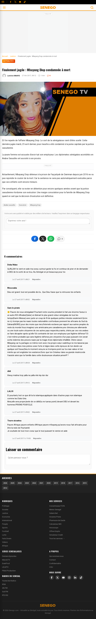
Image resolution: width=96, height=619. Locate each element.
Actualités (8, 61)
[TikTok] (81, 577)
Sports (4, 528)
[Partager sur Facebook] (34, 239)
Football (5, 531)
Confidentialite (55, 563)
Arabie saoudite (9, 205)
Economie (6, 517)
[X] (57, 577)
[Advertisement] (48, 32)
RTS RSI (5, 595)
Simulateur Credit (56, 535)
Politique (5, 506)
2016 (77, 483)
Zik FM (4, 588)
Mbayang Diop (35, 205)
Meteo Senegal (55, 510)
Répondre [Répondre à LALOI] (36, 412)
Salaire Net (53, 513)
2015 (85, 483)
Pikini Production (9, 571)
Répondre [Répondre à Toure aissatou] (37, 438)
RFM (4, 584)
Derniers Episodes (9, 556)
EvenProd (6, 563)
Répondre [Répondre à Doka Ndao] (36, 279)
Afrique (5, 546)
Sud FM (5, 592)
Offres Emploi (54, 531)
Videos (5, 542)
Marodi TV (6, 560)
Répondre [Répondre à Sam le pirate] (36, 363)
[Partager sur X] (42, 239)
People (5, 524)
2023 (27, 483)
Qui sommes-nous (56, 556)
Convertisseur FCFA (57, 506)
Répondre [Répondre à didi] (36, 383)
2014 (5, 488)
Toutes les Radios (9, 581)
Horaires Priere (55, 517)
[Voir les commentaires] (60, 239)
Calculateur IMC (55, 524)
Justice (5, 513)
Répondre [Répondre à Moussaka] (36, 300)
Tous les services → (57, 539)
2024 (20, 483)
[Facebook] (10, 2)
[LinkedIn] (75, 577)
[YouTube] (20, 2)
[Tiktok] (25, 2)
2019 (56, 483)
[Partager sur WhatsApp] (50, 239)
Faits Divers (6, 539)
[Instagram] (69, 577)
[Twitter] (15, 2)
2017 (70, 483)
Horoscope (53, 528)
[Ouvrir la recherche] (92, 7)
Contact (52, 560)
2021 (41, 483)
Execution (22, 205)
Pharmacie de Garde (57, 520)
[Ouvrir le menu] (4, 7)
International (7, 520)
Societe (5, 510)
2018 (63, 483)
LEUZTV (5, 567)
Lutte (4, 535)
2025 (12, 483)
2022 (34, 483)
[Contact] (3, 2)
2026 (5, 483)
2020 (48, 483)
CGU (51, 567)
